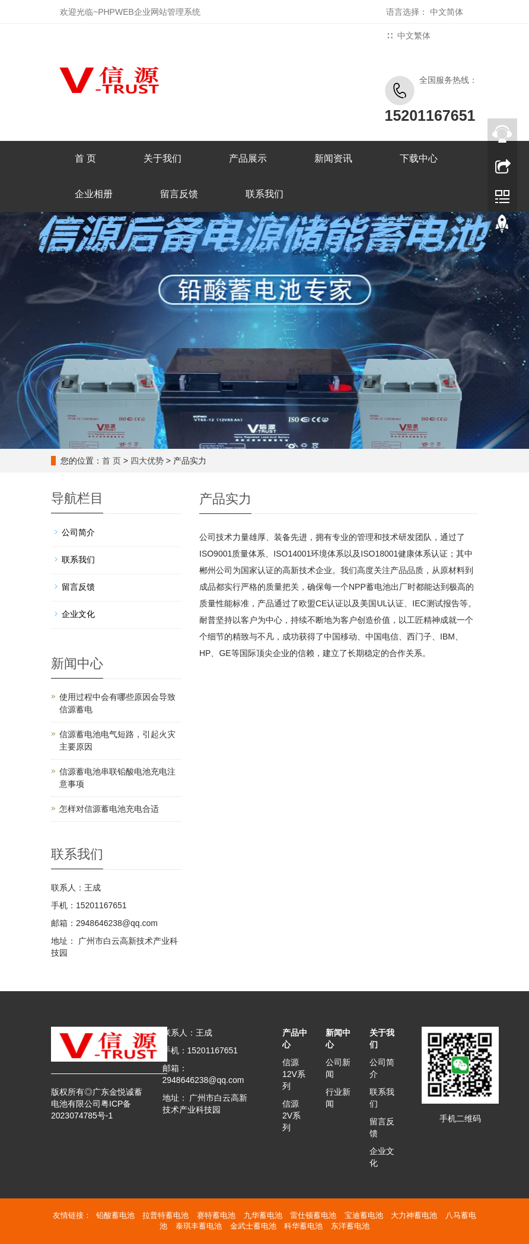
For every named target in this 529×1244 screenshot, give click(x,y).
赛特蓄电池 (216, 1215)
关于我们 (162, 158)
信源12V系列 (293, 1074)
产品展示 (248, 158)
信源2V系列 (291, 1115)
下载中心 (419, 158)
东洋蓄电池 (350, 1226)
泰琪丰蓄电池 (199, 1226)
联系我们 (264, 194)
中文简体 (446, 12)
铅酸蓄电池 (115, 1215)
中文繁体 (414, 35)
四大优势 (147, 460)
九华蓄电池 (263, 1215)
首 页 (85, 158)
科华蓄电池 (303, 1226)
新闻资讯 (333, 158)
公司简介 (78, 532)
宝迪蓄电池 (364, 1215)
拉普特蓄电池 (165, 1215)
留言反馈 (179, 194)
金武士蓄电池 (253, 1226)
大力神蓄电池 (414, 1215)
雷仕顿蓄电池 (313, 1215)
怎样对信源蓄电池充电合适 (109, 809)
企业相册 (94, 194)
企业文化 (78, 614)
